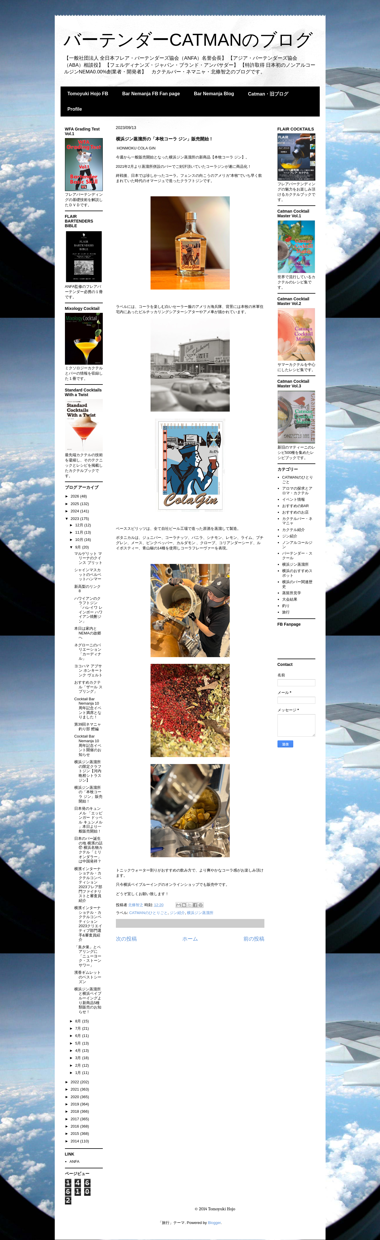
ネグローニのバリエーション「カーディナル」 (87, 652)
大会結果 (289, 599)
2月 (78, 1065)
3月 (78, 1058)
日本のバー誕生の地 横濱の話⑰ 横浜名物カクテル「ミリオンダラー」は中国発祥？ (88, 849)
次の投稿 (126, 939)
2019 (75, 1104)
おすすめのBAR (295, 506)
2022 (75, 1082)
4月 (78, 1050)
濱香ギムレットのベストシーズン (87, 977)
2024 (75, 511)
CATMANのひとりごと (148, 913)
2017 (75, 1119)
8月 (78, 1021)
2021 (75, 1089)
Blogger (214, 1222)
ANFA (74, 1161)
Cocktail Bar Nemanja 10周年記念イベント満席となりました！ (87, 708)
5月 (78, 1043)
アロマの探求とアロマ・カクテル (297, 490)
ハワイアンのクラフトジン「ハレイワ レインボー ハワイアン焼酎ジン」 (88, 609)
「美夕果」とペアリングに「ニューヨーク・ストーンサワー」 (87, 956)
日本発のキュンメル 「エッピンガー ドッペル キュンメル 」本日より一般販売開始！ (88, 819)
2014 (75, 1141)
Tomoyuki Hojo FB (88, 93)
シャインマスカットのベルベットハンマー (87, 574)
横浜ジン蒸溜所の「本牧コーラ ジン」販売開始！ (88, 794)
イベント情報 (293, 499)
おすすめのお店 (295, 512)
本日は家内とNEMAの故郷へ (87, 633)
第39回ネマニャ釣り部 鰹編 (87, 726)
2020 (75, 1097)
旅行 (286, 612)
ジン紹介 (177, 913)
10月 (79, 539)
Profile (75, 109)
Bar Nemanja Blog (214, 93)
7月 (78, 1028)
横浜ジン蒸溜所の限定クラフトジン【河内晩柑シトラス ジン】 (87, 771)
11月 (79, 532)
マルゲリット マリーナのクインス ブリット (88, 558)
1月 (78, 1072)
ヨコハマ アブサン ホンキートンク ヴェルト (88, 670)
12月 (79, 525)
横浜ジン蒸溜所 (200, 913)
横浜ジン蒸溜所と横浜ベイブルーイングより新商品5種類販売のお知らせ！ (87, 1000)
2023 (75, 518)
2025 (75, 504)
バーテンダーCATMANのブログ (188, 40)
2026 (75, 496)
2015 (75, 1133)
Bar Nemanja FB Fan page (151, 93)
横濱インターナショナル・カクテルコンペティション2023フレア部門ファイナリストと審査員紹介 (88, 885)
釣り (286, 606)
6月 (78, 1035)
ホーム (190, 939)
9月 (78, 547)
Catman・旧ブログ (268, 93)
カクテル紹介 (293, 530)
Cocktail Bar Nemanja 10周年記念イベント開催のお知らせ (87, 745)
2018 (75, 1111)
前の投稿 (253, 939)
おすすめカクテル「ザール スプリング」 (88, 687)
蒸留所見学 (291, 593)
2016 (75, 1126)
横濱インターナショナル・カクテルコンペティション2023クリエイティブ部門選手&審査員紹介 (88, 924)
